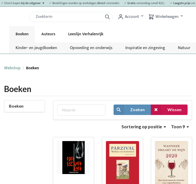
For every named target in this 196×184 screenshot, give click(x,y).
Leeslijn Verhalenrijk (85, 34)
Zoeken (129, 110)
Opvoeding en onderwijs (91, 47)
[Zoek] (68, 17)
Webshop (12, 68)
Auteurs (48, 34)
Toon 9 (180, 126)
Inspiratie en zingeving (145, 47)
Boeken (22, 34)
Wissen (166, 110)
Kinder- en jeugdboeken (36, 47)
